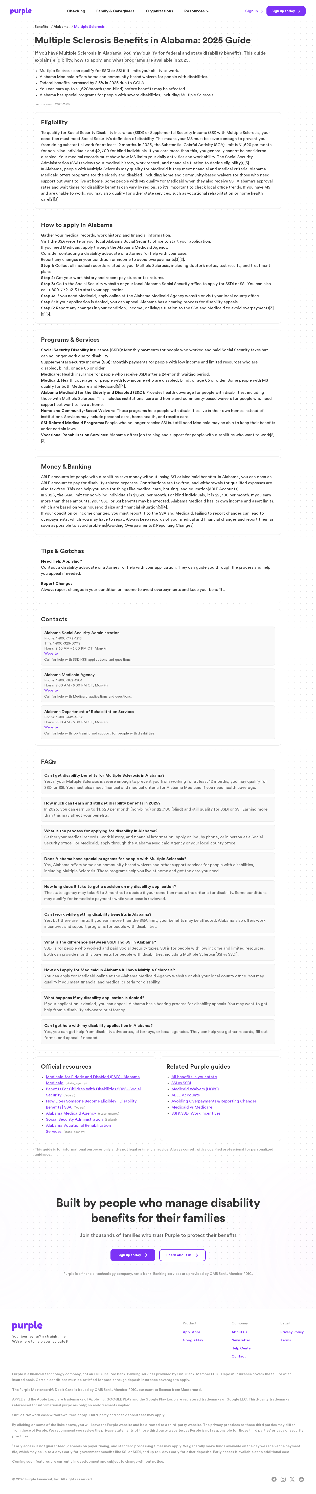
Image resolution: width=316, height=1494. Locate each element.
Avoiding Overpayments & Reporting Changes (214, 1101)
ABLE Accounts (185, 1095)
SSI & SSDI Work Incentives (195, 1113)
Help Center (242, 1348)
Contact (239, 1356)
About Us (239, 1332)
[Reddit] (301, 1479)
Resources (197, 11)
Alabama (61, 27)
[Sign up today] (286, 11)
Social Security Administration (74, 1119)
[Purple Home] (21, 11)
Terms (285, 1340)
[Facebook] (274, 1479)
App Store (191, 1332)
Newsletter (241, 1340)
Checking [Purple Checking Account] (76, 11)
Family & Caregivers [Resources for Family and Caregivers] (115, 11)
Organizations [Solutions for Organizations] (159, 11)
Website (51, 653)
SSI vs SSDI (181, 1083)
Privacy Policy (292, 1332)
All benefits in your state (194, 1077)
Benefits (41, 27)
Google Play (193, 1340)
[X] (292, 1479)
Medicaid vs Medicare (191, 1107)
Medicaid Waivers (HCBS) (195, 1089)
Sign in (254, 11)
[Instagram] (283, 1479)
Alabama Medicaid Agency (71, 1113)
